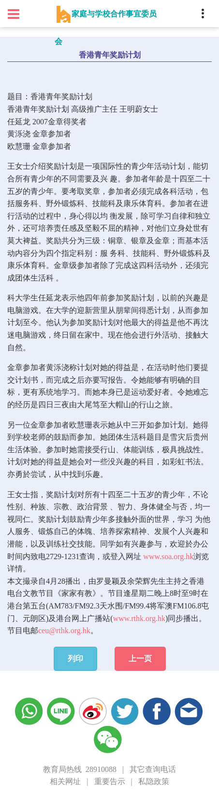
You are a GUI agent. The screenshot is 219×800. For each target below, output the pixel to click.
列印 (75, 658)
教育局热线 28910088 (80, 769)
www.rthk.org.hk (139, 618)
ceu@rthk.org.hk (64, 630)
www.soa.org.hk (168, 556)
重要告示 (109, 781)
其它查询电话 (153, 769)
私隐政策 (153, 781)
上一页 (140, 658)
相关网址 (65, 781)
